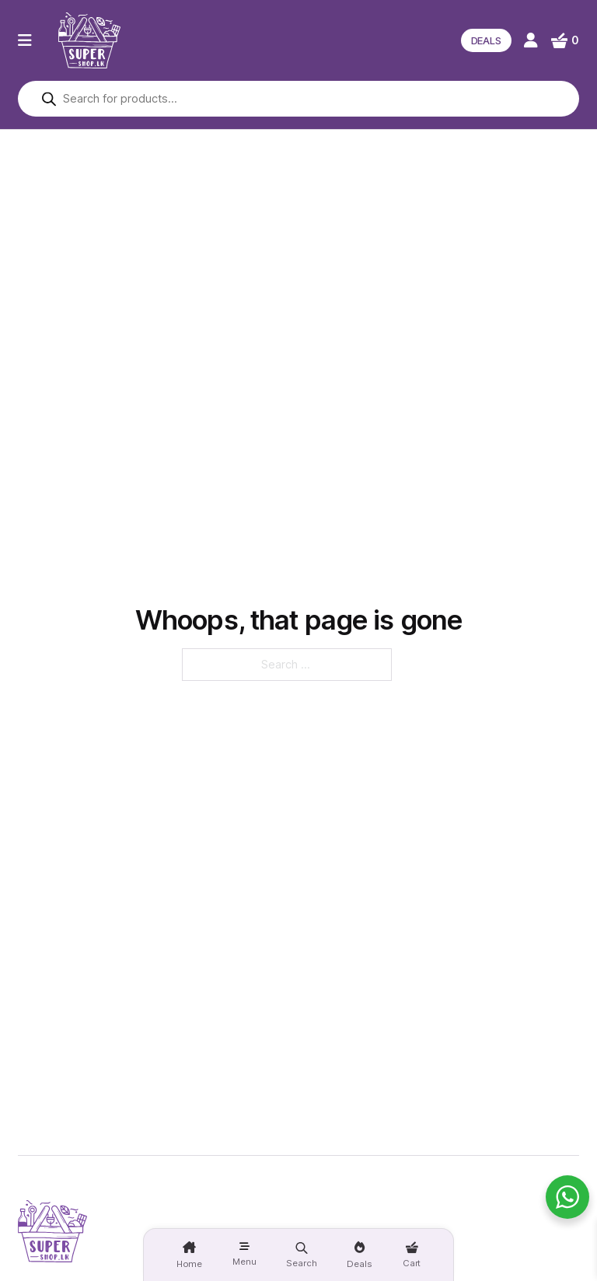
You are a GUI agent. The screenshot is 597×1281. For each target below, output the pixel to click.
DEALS (486, 40)
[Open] (25, 40)
